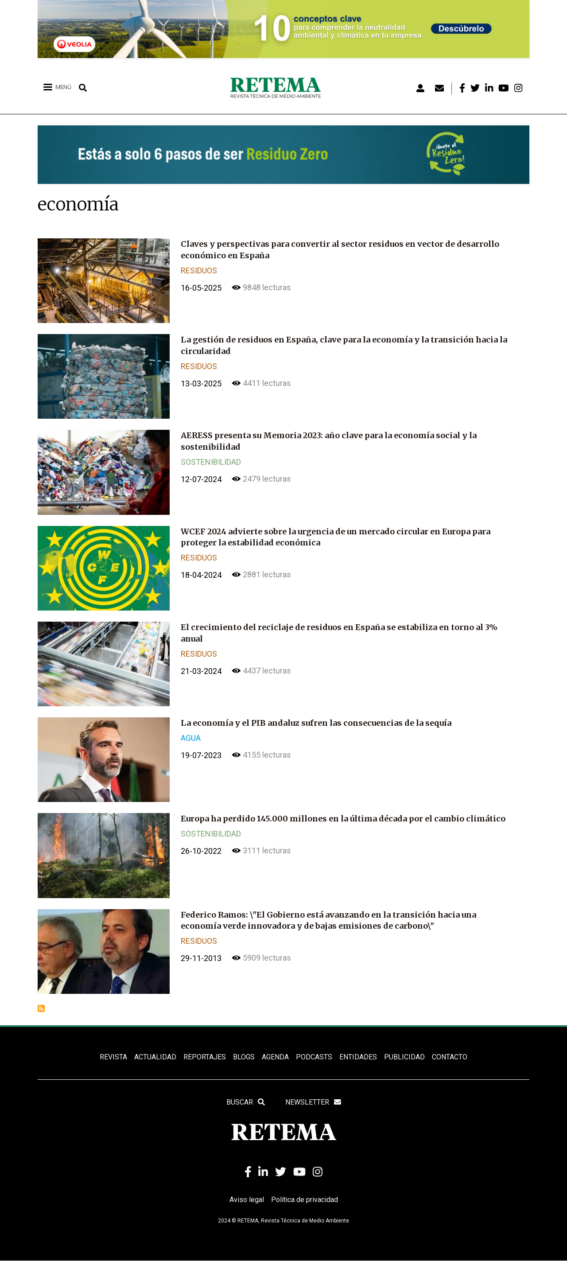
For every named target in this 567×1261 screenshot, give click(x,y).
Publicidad (404, 1057)
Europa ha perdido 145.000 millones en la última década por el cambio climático (343, 818)
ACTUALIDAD (155, 1057)
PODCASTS (314, 1057)
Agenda (275, 1057)
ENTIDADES (358, 1057)
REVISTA (113, 1057)
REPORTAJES (204, 1057)
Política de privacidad (304, 1200)
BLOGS (244, 1057)
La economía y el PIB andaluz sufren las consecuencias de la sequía (316, 723)
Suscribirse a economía (41, 1008)
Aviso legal (246, 1200)
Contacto (449, 1057)
